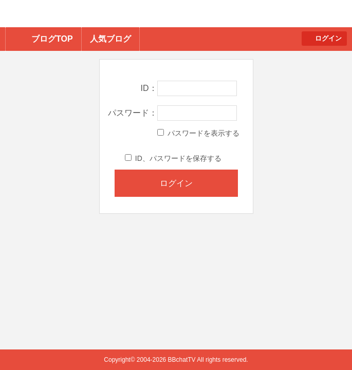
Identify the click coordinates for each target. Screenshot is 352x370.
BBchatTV (146, 13)
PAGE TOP (324, 342)
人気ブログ (110, 38)
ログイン (328, 38)
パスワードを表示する (198, 133)
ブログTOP (52, 38)
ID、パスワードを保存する (173, 158)
